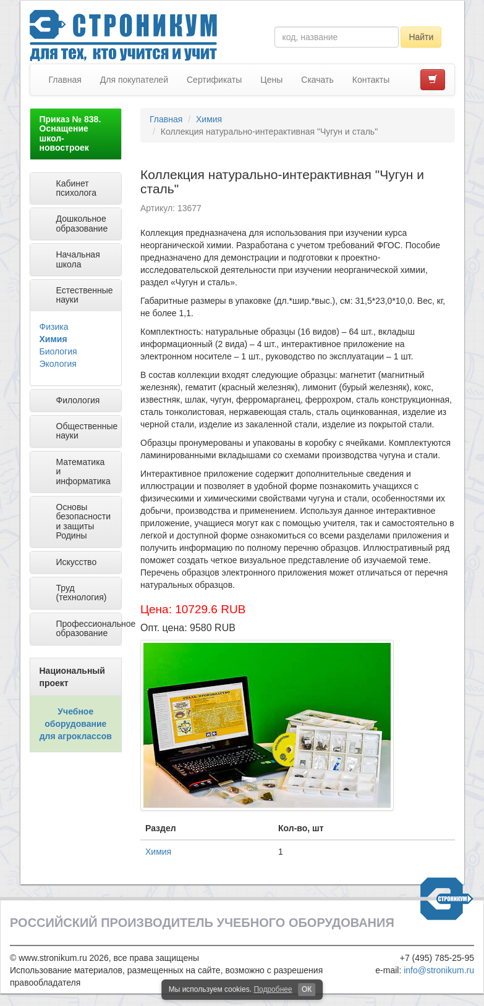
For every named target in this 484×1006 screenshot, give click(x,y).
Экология (58, 364)
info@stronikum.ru (439, 970)
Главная (65, 80)
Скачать (317, 80)
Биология (58, 351)
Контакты (370, 80)
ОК (307, 989)
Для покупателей (134, 80)
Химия (53, 339)
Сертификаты (214, 80)
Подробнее (272, 989)
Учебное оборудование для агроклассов (76, 723)
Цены (271, 80)
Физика (54, 327)
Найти (421, 37)
